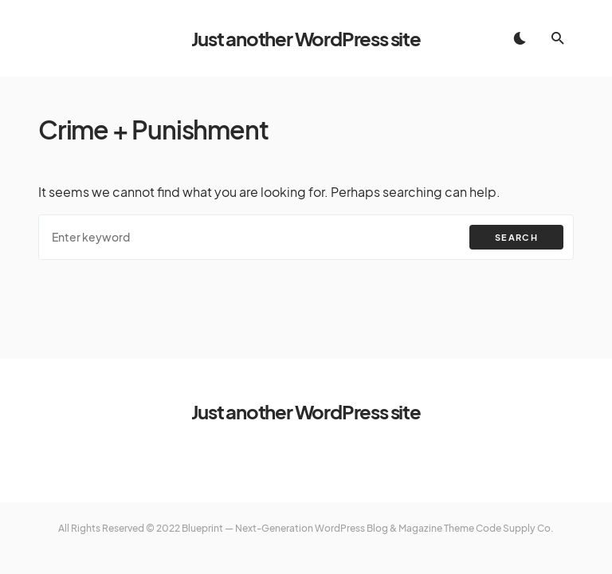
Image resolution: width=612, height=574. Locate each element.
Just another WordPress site (306, 38)
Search (516, 237)
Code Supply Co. (515, 528)
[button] (519, 38)
